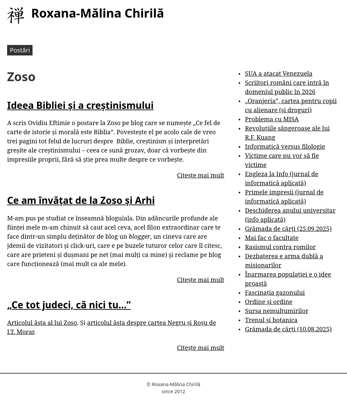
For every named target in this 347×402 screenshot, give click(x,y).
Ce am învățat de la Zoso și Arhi (81, 200)
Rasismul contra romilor (280, 247)
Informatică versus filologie (285, 146)
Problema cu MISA (272, 119)
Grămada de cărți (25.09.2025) (288, 228)
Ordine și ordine (268, 302)
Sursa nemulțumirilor (276, 311)
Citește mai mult (200, 175)
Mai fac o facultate (272, 238)
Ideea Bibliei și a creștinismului (80, 105)
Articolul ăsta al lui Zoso (42, 322)
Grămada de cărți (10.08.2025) (288, 329)
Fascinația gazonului (275, 292)
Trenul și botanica (271, 320)
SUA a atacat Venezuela (278, 73)
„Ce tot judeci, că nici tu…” (69, 304)
